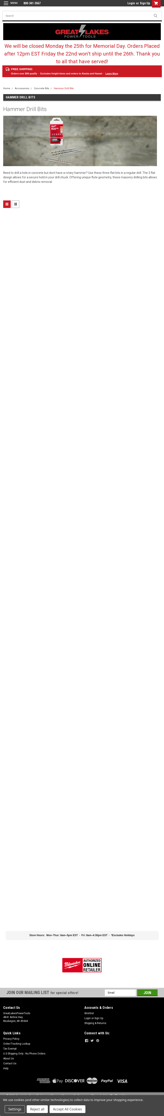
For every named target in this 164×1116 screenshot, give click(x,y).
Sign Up (145, 3)
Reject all (37, 1109)
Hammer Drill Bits (64, 88)
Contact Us (9, 1063)
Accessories (22, 88)
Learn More (111, 73)
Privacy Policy (11, 1038)
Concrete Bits (41, 88)
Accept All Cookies (67, 1109)
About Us (8, 1058)
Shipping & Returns (95, 1023)
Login (131, 3)
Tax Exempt (10, 1048)
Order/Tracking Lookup (16, 1043)
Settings (14, 1109)
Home (6, 88)
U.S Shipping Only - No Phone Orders (24, 1053)
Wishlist (89, 1013)
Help (5, 1068)
